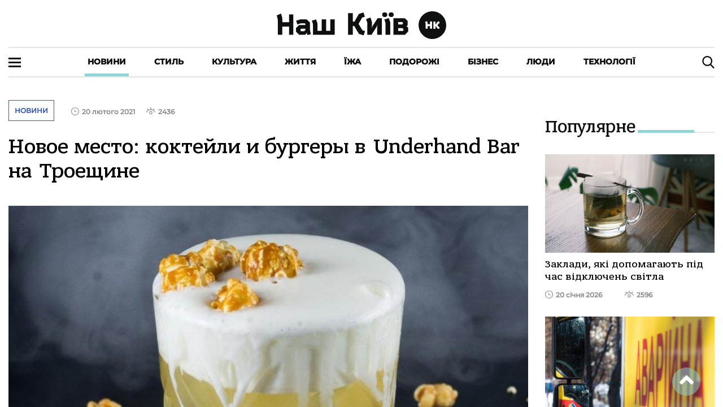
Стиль (169, 62)
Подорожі (414, 62)
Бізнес (483, 62)
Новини (107, 62)
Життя (300, 62)
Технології (609, 62)
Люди (540, 62)
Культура (234, 62)
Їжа (352, 62)
